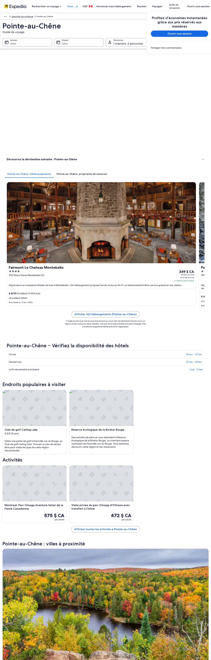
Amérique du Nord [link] (11, 17)
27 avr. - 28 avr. (194, 198)
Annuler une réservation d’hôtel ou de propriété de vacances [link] (183, 592)
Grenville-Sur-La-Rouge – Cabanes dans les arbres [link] (38, 443)
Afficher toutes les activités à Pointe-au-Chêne (131, 346)
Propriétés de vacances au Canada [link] (73, 596)
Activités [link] (11, 98)
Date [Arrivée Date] (11, 47)
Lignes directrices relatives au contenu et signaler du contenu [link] (132, 620)
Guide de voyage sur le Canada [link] (72, 584)
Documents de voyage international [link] (178, 615)
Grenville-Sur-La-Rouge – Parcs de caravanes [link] (35, 437)
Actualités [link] (10, 596)
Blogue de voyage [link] (66, 624)
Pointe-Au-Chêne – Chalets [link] (26, 423)
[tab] (80, 66)
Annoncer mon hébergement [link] (20, 584)
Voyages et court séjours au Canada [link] (74, 601)
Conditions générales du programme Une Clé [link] (130, 601)
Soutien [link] (164, 584)
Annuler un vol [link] (168, 598)
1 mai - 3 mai (195, 206)
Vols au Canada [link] (64, 607)
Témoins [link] (113, 590)
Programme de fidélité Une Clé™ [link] (73, 629)
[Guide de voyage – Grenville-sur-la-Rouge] (72, 371)
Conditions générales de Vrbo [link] (123, 607)
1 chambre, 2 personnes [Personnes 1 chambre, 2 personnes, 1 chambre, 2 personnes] (128, 47)
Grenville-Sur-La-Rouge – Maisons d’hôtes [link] (130, 437)
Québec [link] (38, 17)
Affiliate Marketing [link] (14, 590)
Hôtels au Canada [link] (65, 590)
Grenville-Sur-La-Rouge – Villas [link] (124, 450)
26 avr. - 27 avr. (194, 191)
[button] (105, 400)
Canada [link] (27, 17)
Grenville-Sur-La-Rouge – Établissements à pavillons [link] (39, 450)
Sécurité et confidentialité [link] (121, 584)
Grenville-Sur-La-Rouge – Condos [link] (125, 443)
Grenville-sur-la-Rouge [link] (56, 17)
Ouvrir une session (195, 6)
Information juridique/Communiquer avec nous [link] (131, 612)
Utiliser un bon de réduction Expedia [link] (178, 610)
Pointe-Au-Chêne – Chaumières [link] (28, 430)
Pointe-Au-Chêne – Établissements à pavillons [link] (132, 423)
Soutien (149, 6)
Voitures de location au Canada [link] (72, 612)
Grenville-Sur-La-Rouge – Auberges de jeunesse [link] (133, 430)
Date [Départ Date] (64, 47)
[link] (177, 47)
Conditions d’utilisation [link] (120, 596)
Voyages (165, 6)
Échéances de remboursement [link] (175, 604)
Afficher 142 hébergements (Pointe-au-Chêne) (131, 155)
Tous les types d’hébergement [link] (71, 618)
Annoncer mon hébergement (121, 6)
